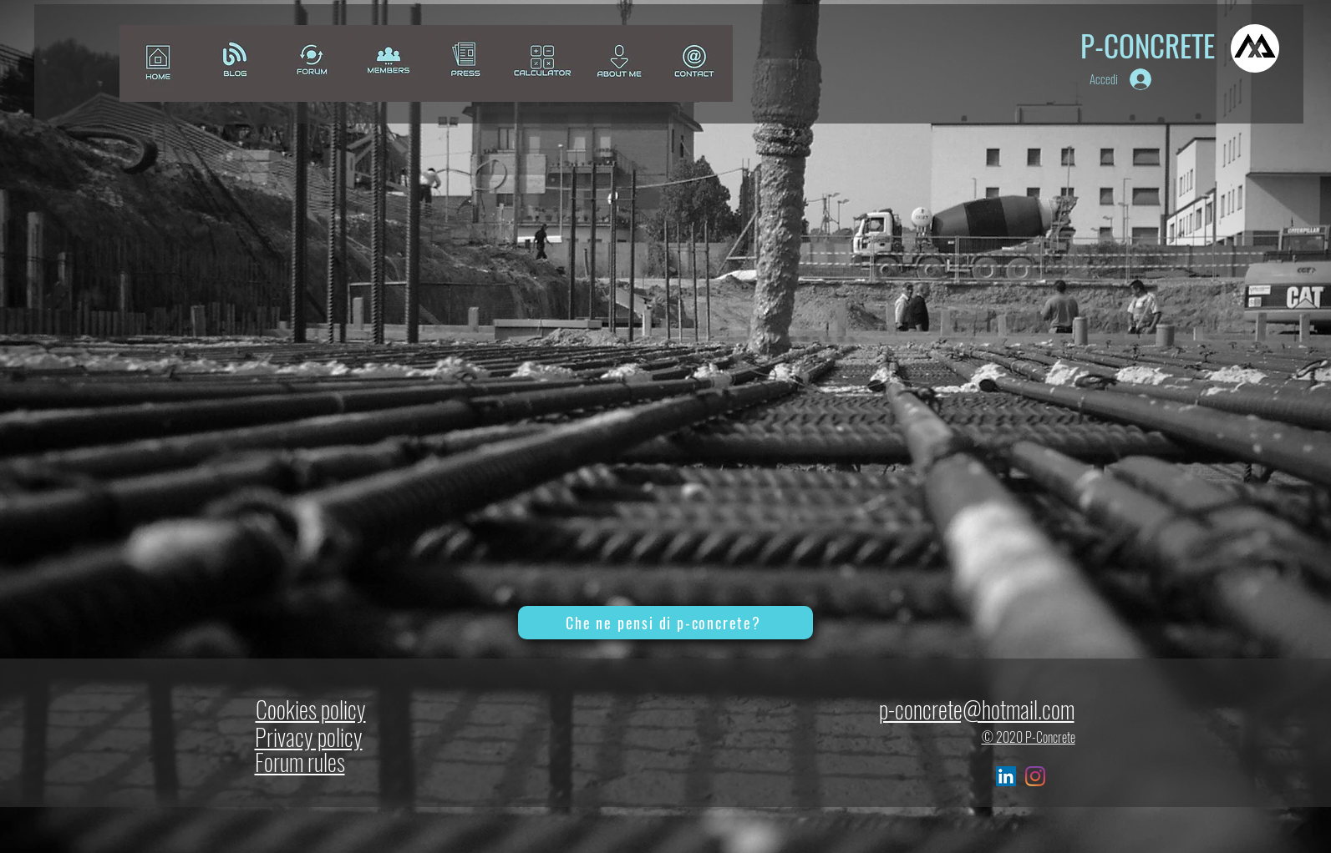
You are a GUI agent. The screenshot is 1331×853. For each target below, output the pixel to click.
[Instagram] (1035, 776)
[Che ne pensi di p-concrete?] (665, 622)
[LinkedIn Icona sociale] (1006, 776)
